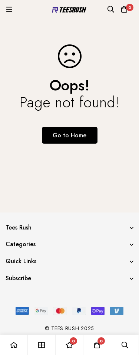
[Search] (111, 9)
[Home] (14, 345)
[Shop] (42, 345)
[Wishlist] (69, 345)
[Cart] (124, 9)
